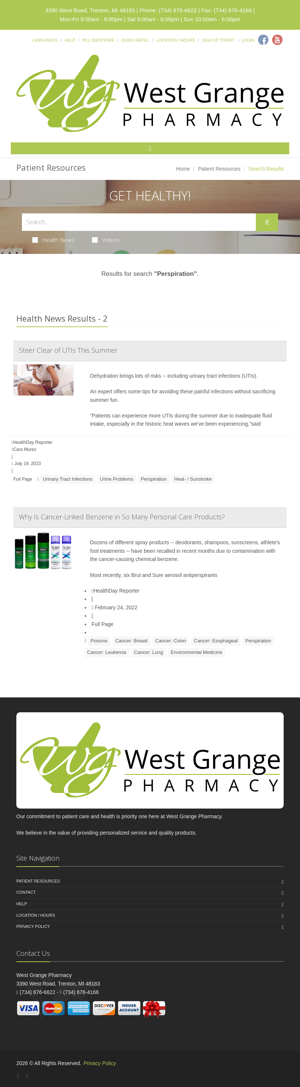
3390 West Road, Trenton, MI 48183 (90, 10)
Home (183, 169)
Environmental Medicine (196, 652)
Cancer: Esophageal (216, 641)
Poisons (99, 641)
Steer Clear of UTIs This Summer (68, 350)
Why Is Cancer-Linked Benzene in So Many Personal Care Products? (122, 516)
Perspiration (153, 479)
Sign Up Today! (218, 40)
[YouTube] (27, 1076)
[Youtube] (277, 40)
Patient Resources (219, 169)
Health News (53, 239)
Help (70, 40)
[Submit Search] (267, 222)
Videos (106, 239)
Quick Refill (135, 40)
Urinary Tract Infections (67, 479)
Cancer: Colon (170, 641)
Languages (45, 40)
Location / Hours (175, 40)
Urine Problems (116, 479)
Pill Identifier (98, 40)
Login (248, 40)
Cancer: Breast (131, 641)
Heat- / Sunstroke (193, 479)
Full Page (22, 479)
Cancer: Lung (148, 652)
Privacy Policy (33, 926)
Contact (26, 892)
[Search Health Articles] (139, 222)
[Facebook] (263, 40)
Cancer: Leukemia (107, 652)
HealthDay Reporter (116, 591)
